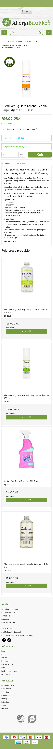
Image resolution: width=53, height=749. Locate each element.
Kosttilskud (6, 689)
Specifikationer (20, 164)
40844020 (7, 629)
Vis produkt (26, 331)
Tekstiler (5, 692)
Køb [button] (40, 155)
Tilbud (3, 705)
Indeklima (5, 702)
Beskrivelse (6, 164)
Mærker (4, 709)
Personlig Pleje (7, 685)
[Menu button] (4, 32)
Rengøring (5, 695)
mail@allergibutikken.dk (11, 632)
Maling (4, 699)
